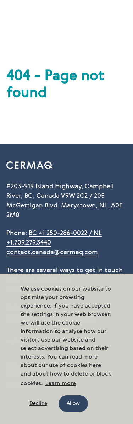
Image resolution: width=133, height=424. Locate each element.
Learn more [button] (60, 383)
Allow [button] (73, 403)
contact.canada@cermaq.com (52, 252)
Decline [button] (38, 403)
